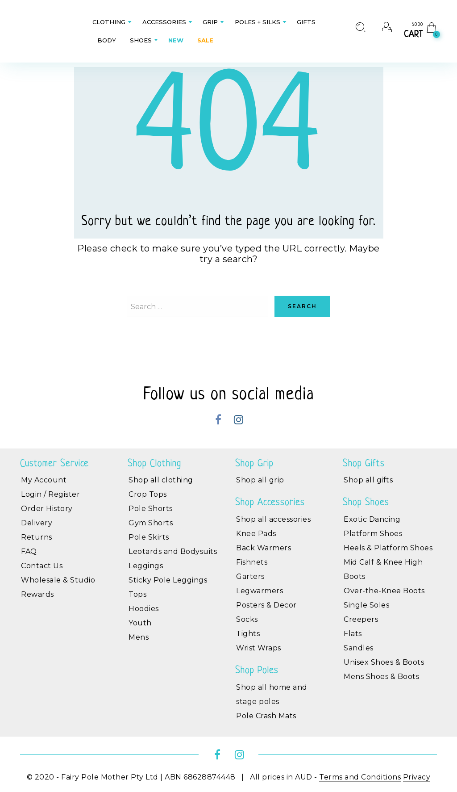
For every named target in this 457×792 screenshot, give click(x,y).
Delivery (36, 523)
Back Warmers (263, 548)
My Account (43, 480)
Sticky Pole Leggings (168, 580)
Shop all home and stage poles (271, 694)
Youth (140, 623)
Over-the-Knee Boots (384, 591)
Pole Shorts (151, 508)
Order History (47, 508)
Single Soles (366, 605)
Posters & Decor (266, 605)
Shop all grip (260, 480)
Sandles (359, 648)
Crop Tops (148, 494)
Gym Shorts (151, 523)
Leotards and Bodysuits (173, 551)
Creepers (361, 619)
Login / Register (50, 494)
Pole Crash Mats (266, 716)
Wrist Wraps (258, 648)
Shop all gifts (368, 480)
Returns (36, 537)
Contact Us (41, 566)
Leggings (146, 566)
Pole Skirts (149, 537)
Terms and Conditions (360, 777)
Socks (247, 619)
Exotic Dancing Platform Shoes (373, 526)
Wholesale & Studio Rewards (58, 587)
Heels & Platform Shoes (388, 548)
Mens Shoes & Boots (381, 676)
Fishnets (251, 562)
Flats (353, 633)
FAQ (29, 551)
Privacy (417, 777)
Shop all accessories (273, 519)
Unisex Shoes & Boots (384, 662)
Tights (248, 633)
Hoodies (144, 608)
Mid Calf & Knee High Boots (383, 569)
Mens (139, 637)
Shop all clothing (161, 480)
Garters (250, 576)
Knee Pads (256, 533)
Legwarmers (259, 591)
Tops (137, 594)
